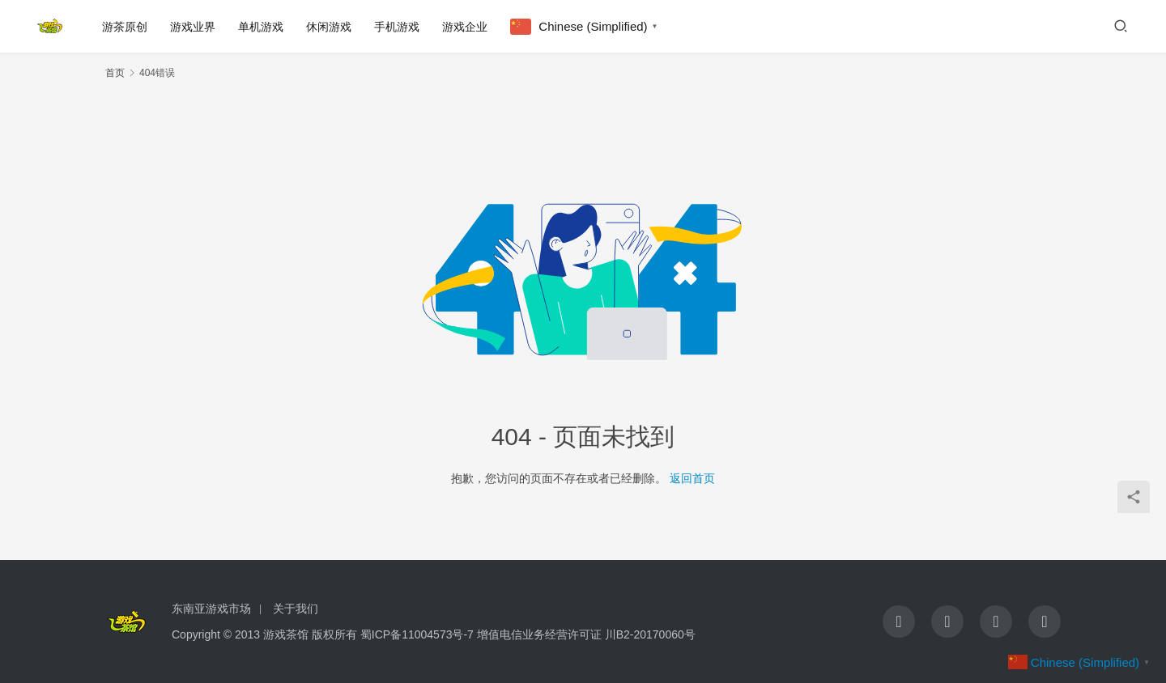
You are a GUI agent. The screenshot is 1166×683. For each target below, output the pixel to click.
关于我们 (295, 608)
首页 (115, 72)
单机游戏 (260, 26)
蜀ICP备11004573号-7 (417, 634)
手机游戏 (396, 26)
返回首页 (692, 478)
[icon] (899, 621)
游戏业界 (192, 26)
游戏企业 (464, 26)
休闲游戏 (328, 26)
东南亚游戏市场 (211, 608)
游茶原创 (124, 26)
